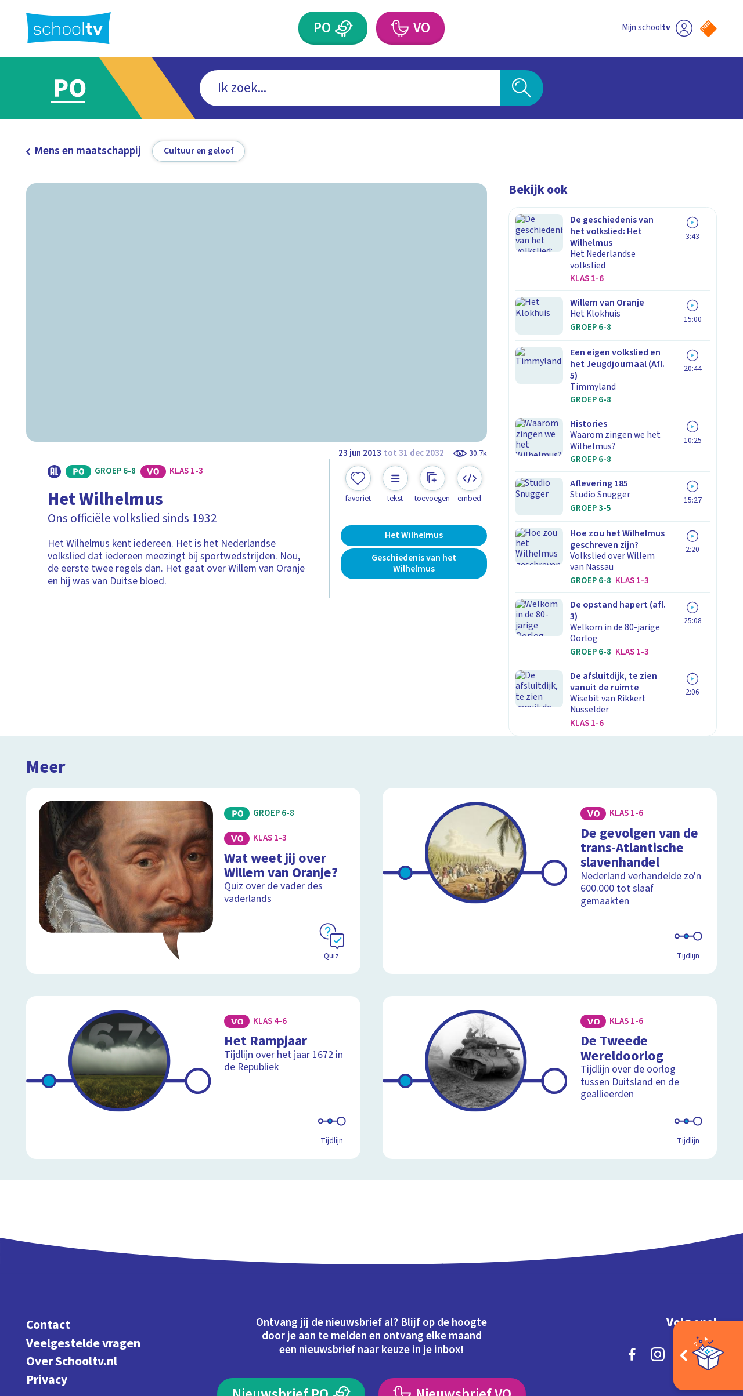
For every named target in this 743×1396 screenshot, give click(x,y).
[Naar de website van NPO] (708, 29)
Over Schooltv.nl (71, 1193)
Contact (48, 1156)
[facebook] (632, 1185)
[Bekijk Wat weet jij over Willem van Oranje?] (193, 731)
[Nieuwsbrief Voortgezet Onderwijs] (452, 1225)
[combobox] (350, 88)
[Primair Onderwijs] (344, 28)
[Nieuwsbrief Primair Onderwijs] (291, 1225)
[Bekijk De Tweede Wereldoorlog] (550, 918)
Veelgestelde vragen (83, 1175)
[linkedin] (683, 1185)
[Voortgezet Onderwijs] (399, 28)
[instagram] (657, 1185)
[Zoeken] (521, 88)
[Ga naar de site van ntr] (697, 1290)
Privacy (46, 1211)
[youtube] (709, 1185)
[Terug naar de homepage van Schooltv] (68, 28)
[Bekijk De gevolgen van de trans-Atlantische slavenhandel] (550, 731)
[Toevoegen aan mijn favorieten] (358, 485)
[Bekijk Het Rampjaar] (193, 918)
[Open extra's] (708, 1355)
